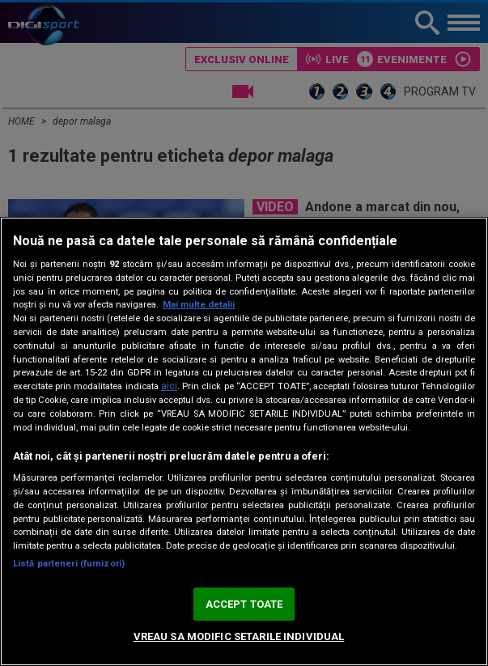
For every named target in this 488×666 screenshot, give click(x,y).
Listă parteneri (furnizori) (69, 563)
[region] (244, 441)
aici (169, 386)
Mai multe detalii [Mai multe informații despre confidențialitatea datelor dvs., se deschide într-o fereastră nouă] (199, 304)
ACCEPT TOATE (244, 604)
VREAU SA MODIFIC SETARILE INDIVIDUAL (239, 636)
